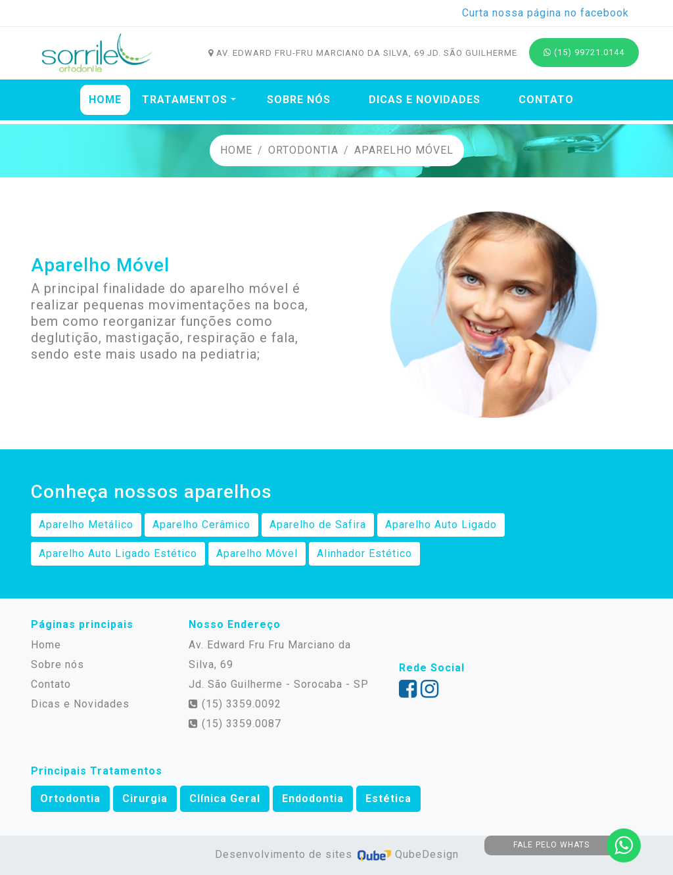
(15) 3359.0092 (235, 704)
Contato (546, 99)
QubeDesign (407, 854)
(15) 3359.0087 (235, 723)
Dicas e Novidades (424, 99)
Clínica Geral (224, 798)
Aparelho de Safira (317, 524)
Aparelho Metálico (86, 524)
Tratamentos (184, 99)
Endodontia (313, 798)
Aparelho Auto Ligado (441, 524)
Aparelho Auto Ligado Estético (118, 553)
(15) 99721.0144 (584, 52)
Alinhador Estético (364, 553)
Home (108, 97)
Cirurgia (145, 798)
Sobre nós (299, 99)
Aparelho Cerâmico (201, 524)
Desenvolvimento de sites (285, 854)
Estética (388, 798)
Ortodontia (303, 150)
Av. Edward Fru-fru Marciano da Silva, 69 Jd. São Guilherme (362, 53)
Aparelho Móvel (403, 150)
